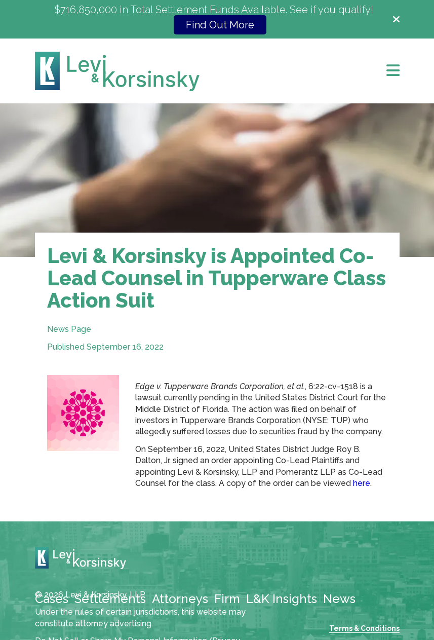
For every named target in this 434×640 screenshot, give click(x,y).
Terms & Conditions (364, 628)
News (339, 598)
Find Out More (220, 25)
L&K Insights (281, 598)
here (361, 483)
